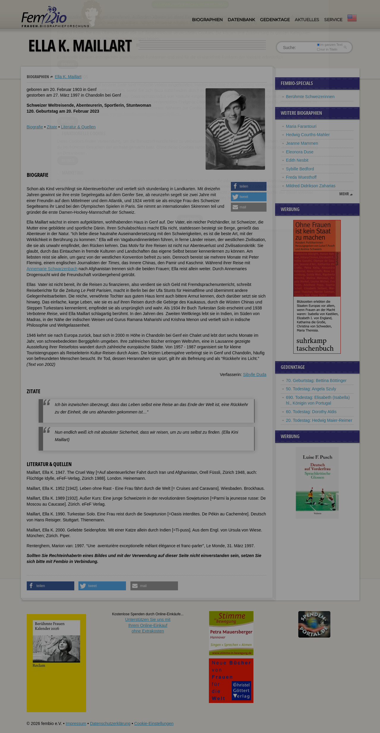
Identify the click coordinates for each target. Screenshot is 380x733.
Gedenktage (275, 19)
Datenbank (241, 19)
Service (333, 19)
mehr (344, 194)
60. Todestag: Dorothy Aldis (311, 411)
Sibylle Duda (255, 374)
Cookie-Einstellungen (154, 723)
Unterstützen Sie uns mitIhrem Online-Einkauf (148, 625)
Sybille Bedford (300, 168)
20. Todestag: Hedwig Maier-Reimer (319, 420)
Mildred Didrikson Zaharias (311, 185)
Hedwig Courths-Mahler (308, 134)
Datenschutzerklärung (110, 723)
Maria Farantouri (301, 126)
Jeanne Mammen (302, 143)
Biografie (35, 127)
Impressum (76, 723)
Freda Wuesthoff (301, 177)
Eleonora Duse (300, 152)
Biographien (207, 19)
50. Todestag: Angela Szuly (311, 388)
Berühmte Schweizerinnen (310, 96)
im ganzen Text (329, 44)
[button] (249, 186)
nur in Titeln (327, 49)
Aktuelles (307, 19)
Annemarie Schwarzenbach (52, 268)
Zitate (52, 127)
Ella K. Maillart (68, 76)
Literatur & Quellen (78, 127)
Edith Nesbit (297, 160)
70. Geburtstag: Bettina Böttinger (316, 380)
